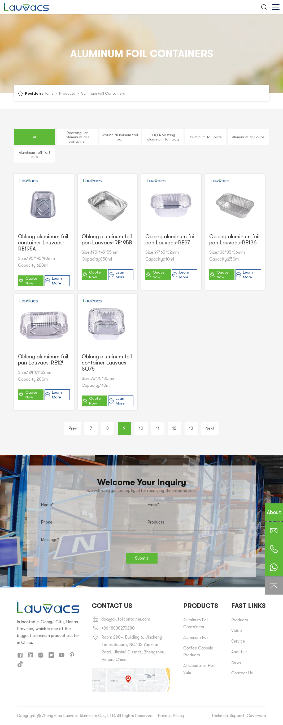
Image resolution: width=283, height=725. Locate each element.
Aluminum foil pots (205, 137)
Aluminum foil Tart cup (34, 154)
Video (236, 630)
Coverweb (256, 715)
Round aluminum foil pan (120, 137)
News (236, 662)
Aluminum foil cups (248, 137)
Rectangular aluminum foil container (77, 137)
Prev (72, 428)
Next (210, 428)
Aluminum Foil (195, 637)
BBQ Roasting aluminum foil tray (163, 137)
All (35, 137)
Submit (141, 558)
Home (49, 93)
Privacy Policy (171, 715)
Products (67, 93)
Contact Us (242, 673)
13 (191, 428)
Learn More (53, 280)
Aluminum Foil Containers (103, 93)
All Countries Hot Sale (199, 669)
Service (238, 641)
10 (141, 428)
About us (239, 651)
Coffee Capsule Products (198, 651)
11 (157, 428)
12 (174, 428)
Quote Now (27, 280)
